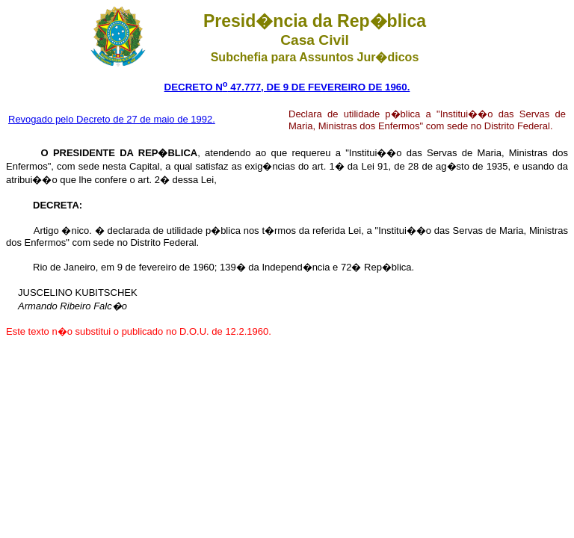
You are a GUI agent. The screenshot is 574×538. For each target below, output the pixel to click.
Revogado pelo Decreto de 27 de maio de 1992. (111, 119)
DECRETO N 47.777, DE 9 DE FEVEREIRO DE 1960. (287, 87)
